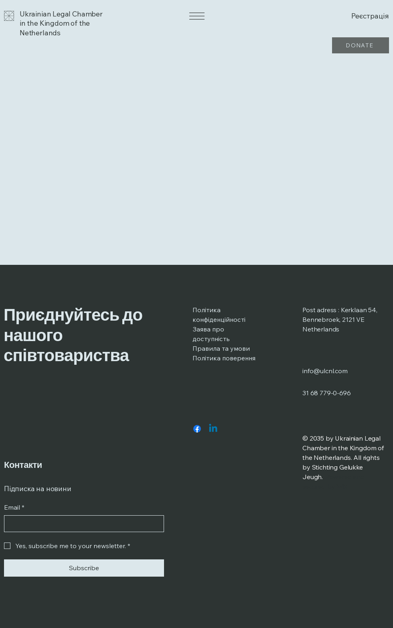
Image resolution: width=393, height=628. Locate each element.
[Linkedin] (213, 429)
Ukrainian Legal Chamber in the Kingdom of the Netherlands (61, 23)
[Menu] (196, 16)
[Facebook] (197, 429)
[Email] (81, 524)
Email (14, 507)
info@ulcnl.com (325, 371)
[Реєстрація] (357, 16)
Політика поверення (223, 358)
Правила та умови (221, 348)
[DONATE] (360, 45)
